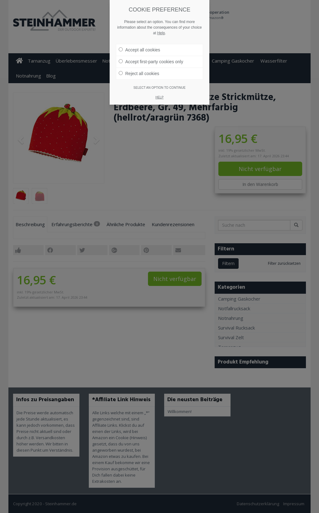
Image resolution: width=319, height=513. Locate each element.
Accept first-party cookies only (151, 52)
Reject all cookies (139, 63)
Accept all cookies (139, 40)
